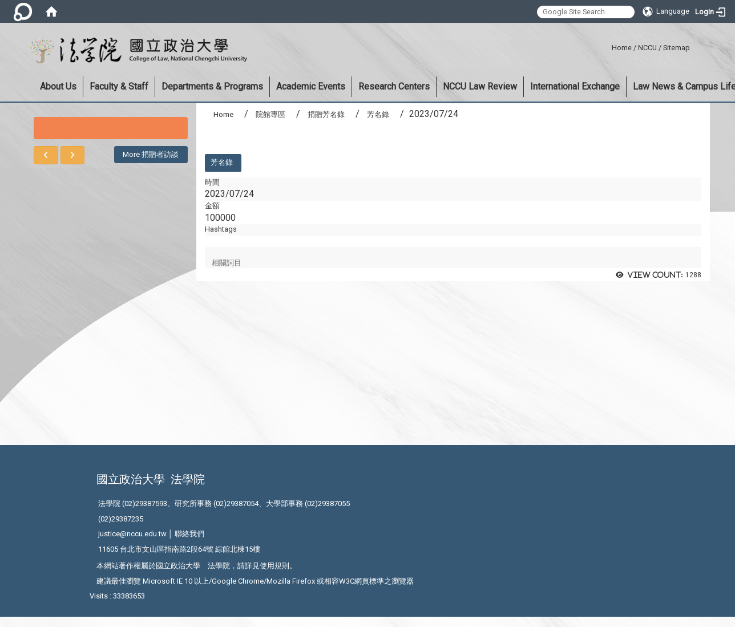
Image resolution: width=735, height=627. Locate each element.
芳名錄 (378, 114)
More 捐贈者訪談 (151, 154)
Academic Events (310, 86)
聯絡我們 (189, 533)
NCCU (647, 47)
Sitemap (676, 47)
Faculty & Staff (119, 86)
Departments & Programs (212, 86)
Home (622, 47)
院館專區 (270, 114)
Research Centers (394, 86)
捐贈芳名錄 (326, 114)
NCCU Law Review (480, 86)
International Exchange (575, 86)
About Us (58, 86)
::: (607, 46)
